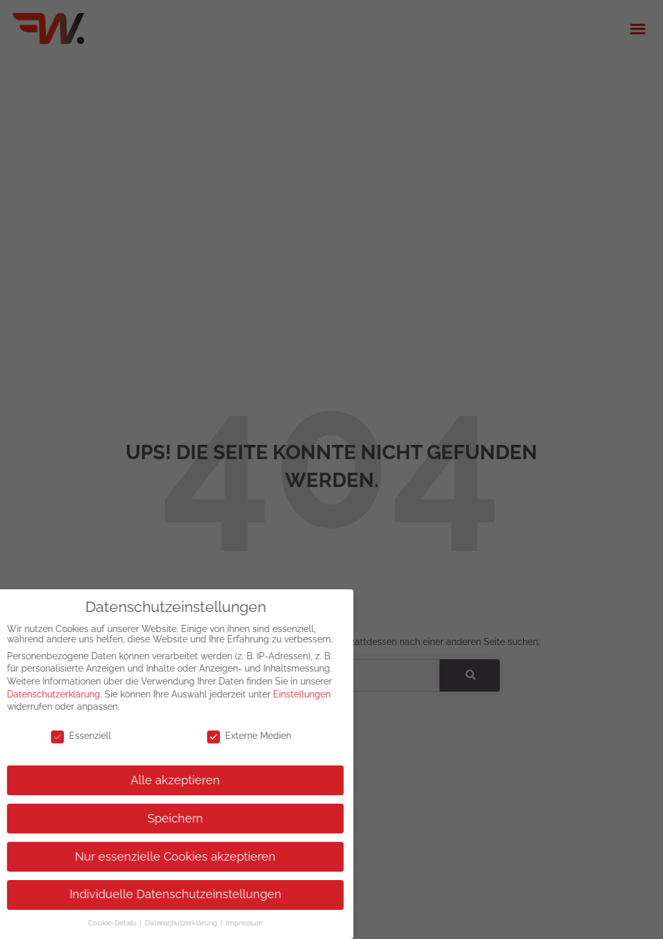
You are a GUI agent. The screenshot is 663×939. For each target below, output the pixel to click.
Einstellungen (292, 694)
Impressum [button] (234, 923)
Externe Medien (239, 735)
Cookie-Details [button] (103, 923)
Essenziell (71, 735)
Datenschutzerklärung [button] (172, 923)
